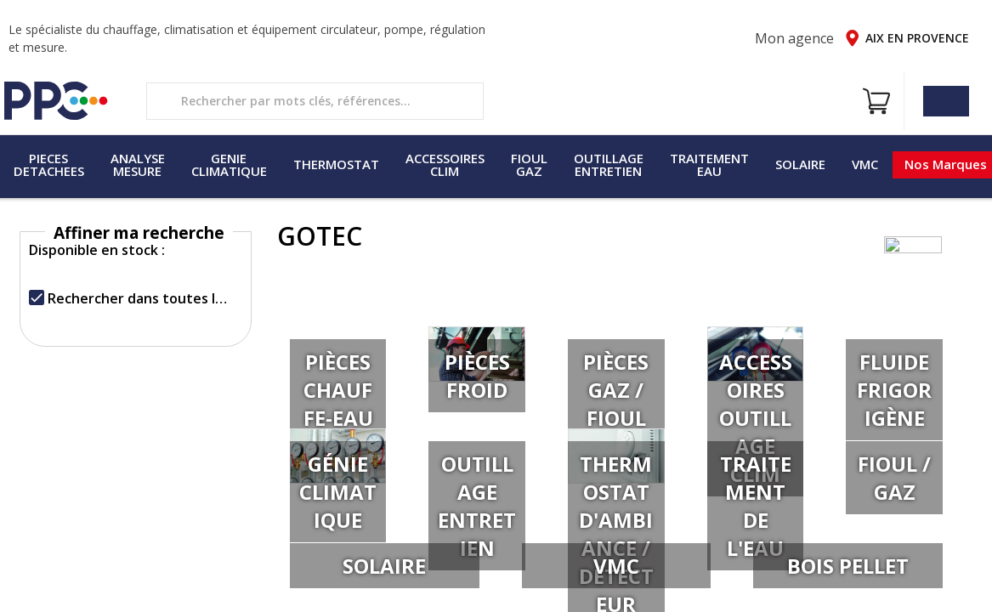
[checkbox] (36, 297)
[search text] (315, 101)
